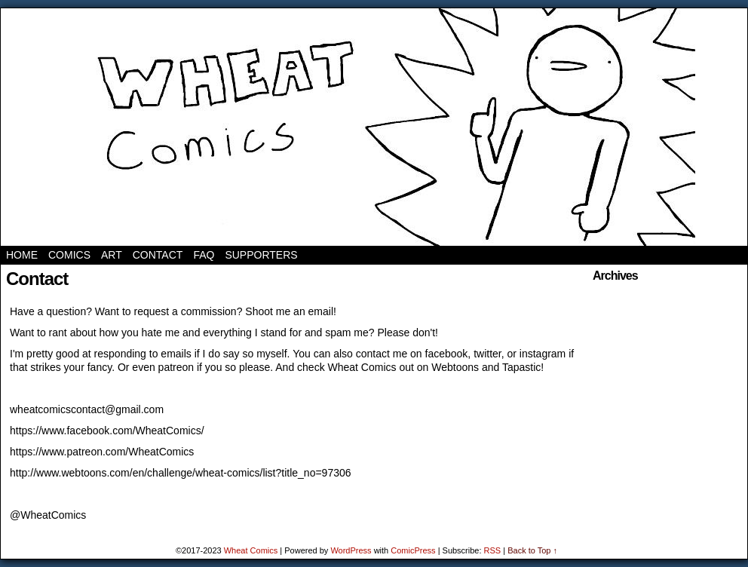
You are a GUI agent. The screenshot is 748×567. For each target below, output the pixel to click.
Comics (69, 255)
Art (111, 255)
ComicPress (413, 550)
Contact (158, 255)
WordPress (350, 550)
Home (22, 255)
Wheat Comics (374, 127)
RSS (492, 550)
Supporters (261, 255)
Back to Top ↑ (532, 550)
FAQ (203, 255)
